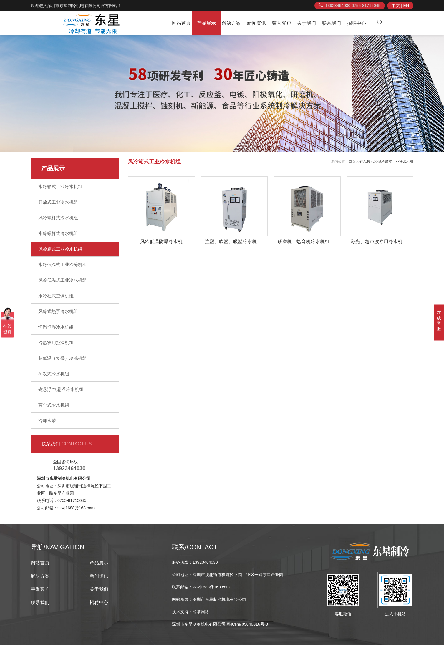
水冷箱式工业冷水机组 (60, 186)
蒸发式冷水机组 (53, 373)
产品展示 (206, 23)
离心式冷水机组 (53, 404)
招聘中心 (356, 23)
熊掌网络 (201, 611)
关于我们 (306, 23)
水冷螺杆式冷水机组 (58, 233)
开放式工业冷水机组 (58, 202)
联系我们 (331, 23)
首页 (352, 162)
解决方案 (231, 23)
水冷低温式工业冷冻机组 (62, 264)
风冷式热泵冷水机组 (58, 311)
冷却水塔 (47, 420)
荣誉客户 (281, 23)
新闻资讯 (256, 23)
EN (406, 5)
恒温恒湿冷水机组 (56, 326)
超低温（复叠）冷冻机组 (62, 358)
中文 (396, 5)
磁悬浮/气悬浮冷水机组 (61, 389)
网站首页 (181, 23)
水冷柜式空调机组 (56, 295)
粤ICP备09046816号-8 (247, 624)
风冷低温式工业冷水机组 (62, 280)
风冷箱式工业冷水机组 (60, 248)
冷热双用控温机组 (56, 342)
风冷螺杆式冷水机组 (58, 217)
